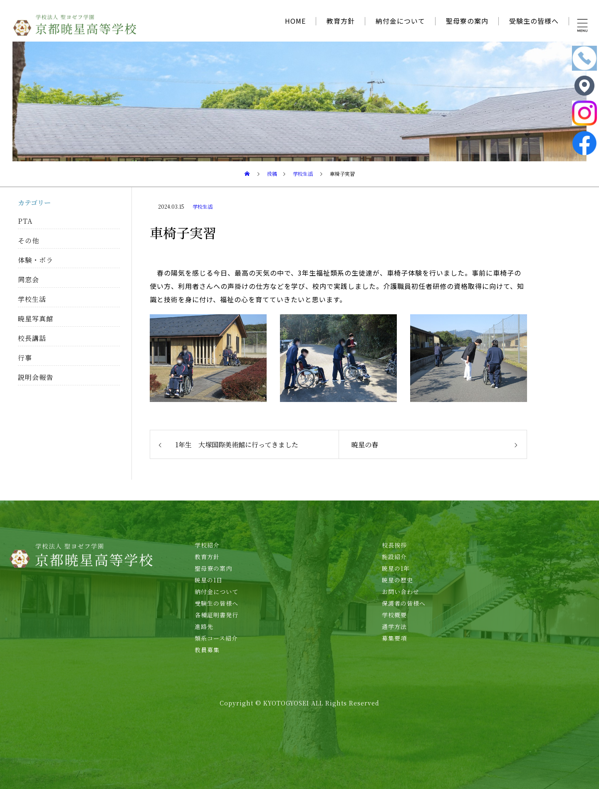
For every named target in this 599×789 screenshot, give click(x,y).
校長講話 (32, 338)
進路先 (204, 626)
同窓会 (28, 279)
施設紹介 (394, 556)
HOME (295, 21)
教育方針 (341, 21)
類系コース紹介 (216, 638)
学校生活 (203, 206)
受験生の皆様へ (534, 21)
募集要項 (394, 638)
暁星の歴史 (397, 580)
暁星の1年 (396, 568)
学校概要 (394, 615)
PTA (25, 221)
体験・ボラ (35, 260)
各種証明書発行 (216, 615)
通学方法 (394, 626)
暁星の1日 (209, 580)
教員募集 (207, 650)
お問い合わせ (400, 591)
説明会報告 (35, 377)
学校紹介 (207, 545)
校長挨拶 (394, 545)
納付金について (400, 21)
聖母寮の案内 (467, 21)
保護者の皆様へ (404, 603)
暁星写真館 (35, 318)
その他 (28, 240)
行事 (25, 357)
